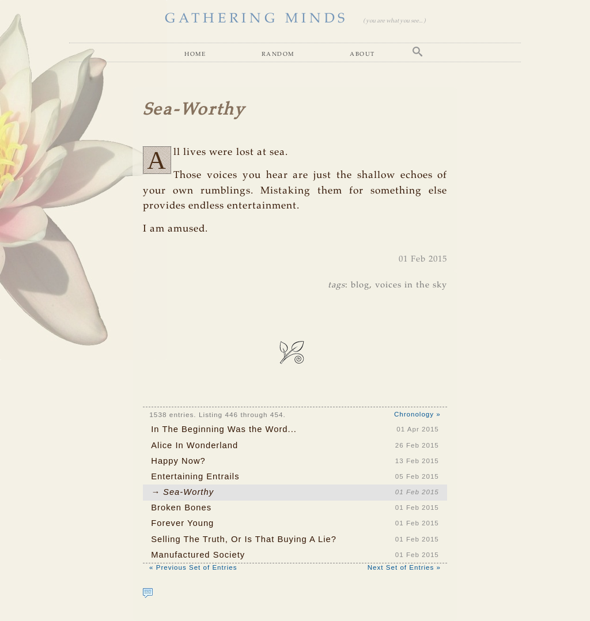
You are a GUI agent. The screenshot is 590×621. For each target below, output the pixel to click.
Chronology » (417, 414)
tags (336, 285)
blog (360, 285)
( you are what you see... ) (394, 21)
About (362, 53)
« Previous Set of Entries (193, 567)
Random (278, 53)
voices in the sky (411, 285)
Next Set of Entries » (404, 567)
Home (195, 53)
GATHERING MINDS (256, 19)
